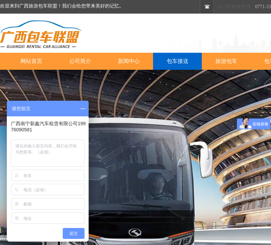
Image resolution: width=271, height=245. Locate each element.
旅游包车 (226, 61)
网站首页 (31, 61)
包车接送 (178, 61)
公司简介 (80, 61)
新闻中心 (129, 61)
